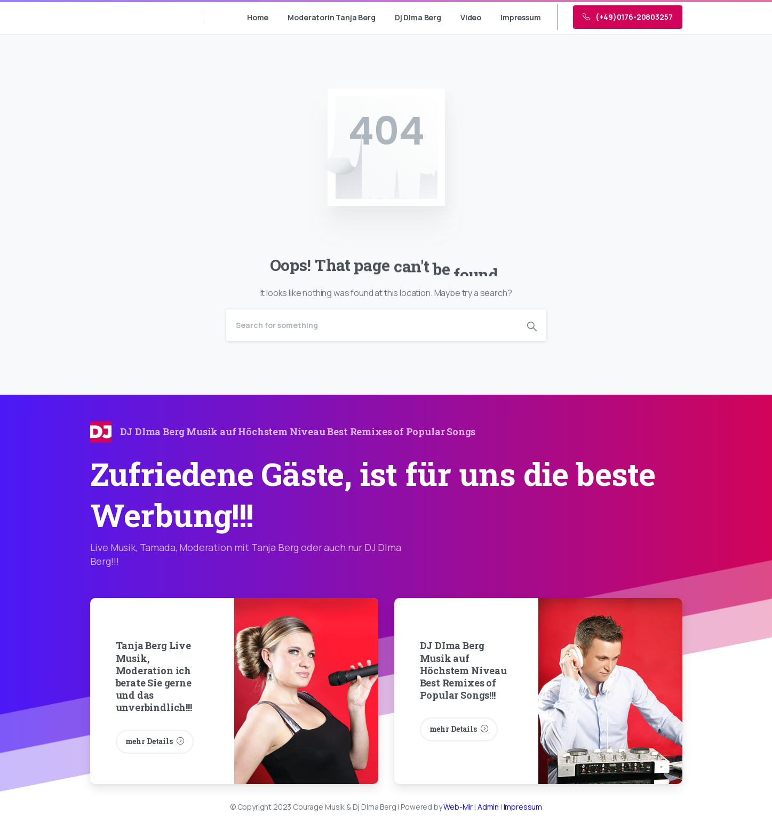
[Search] (372, 325)
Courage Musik (137, 17)
